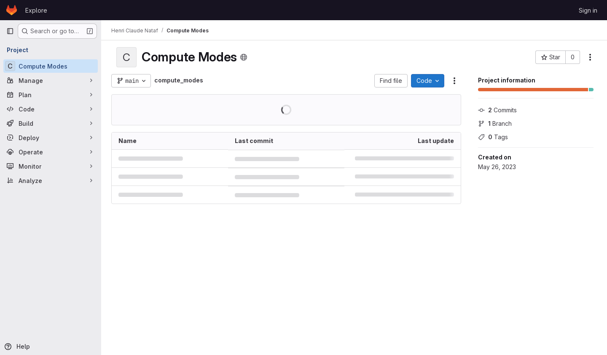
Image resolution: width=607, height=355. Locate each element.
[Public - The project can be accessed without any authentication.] (243, 57)
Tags (493, 136)
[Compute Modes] (50, 66)
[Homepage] (12, 10)
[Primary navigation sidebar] (10, 31)
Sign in (588, 10)
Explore (36, 10)
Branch (495, 123)
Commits (497, 110)
